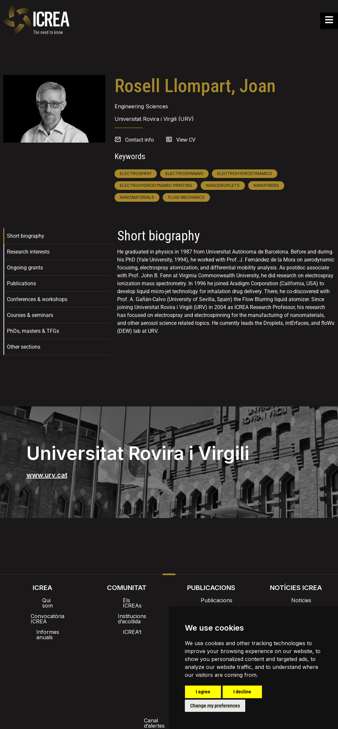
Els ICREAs (127, 600)
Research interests (28, 252)
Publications (21, 283)
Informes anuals (42, 621)
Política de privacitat (125, 667)
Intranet (103, 647)
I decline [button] (242, 691)
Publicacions (211, 600)
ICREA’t (127, 621)
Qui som (42, 600)
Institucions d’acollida (126, 611)
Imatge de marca (144, 647)
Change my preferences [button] (215, 705)
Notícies (296, 600)
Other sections (23, 347)
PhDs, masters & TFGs (33, 331)
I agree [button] (203, 691)
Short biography (25, 236)
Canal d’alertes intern (62, 667)
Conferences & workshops (37, 299)
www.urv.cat (46, 475)
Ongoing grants (25, 267)
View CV (185, 140)
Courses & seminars (30, 315)
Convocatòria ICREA (42, 611)
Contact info (139, 140)
